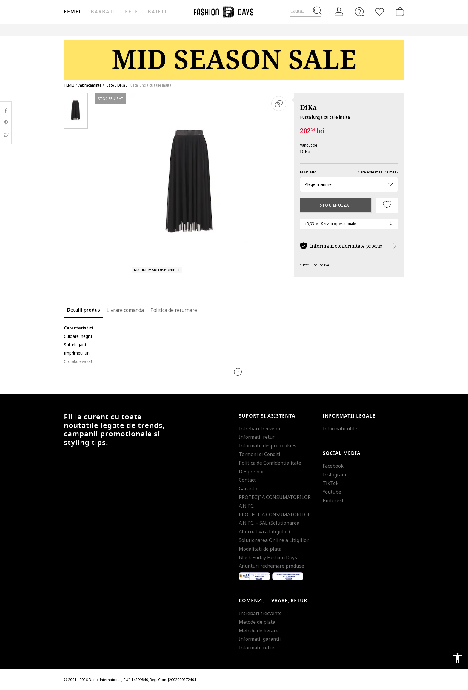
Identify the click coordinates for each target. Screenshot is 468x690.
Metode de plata (257, 622)
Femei (72, 12)
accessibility (458, 658)
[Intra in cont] (339, 12)
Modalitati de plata (260, 549)
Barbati (103, 12)
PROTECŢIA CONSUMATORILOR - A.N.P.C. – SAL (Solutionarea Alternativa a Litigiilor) (276, 523)
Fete (131, 12)
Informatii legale (349, 416)
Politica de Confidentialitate (270, 463)
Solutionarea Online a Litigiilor (274, 540)
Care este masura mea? (378, 172)
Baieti (157, 12)
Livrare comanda (125, 310)
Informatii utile (340, 428)
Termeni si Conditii (260, 454)
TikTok (330, 483)
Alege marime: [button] (349, 184)
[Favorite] (379, 11)
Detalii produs (83, 310)
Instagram (334, 474)
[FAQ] (359, 11)
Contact (247, 480)
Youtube (332, 492)
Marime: (308, 172)
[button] (238, 372)
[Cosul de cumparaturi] (398, 11)
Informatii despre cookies (267, 445)
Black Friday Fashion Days (268, 557)
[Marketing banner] (234, 57)
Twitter (6, 135)
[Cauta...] (305, 11)
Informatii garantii (260, 639)
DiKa (308, 107)
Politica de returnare (173, 310)
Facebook (333, 466)
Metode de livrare (258, 630)
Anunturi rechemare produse (271, 566)
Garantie (248, 488)
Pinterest (333, 500)
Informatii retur (257, 437)
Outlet (311, 30)
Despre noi (251, 471)
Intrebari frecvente (260, 428)
